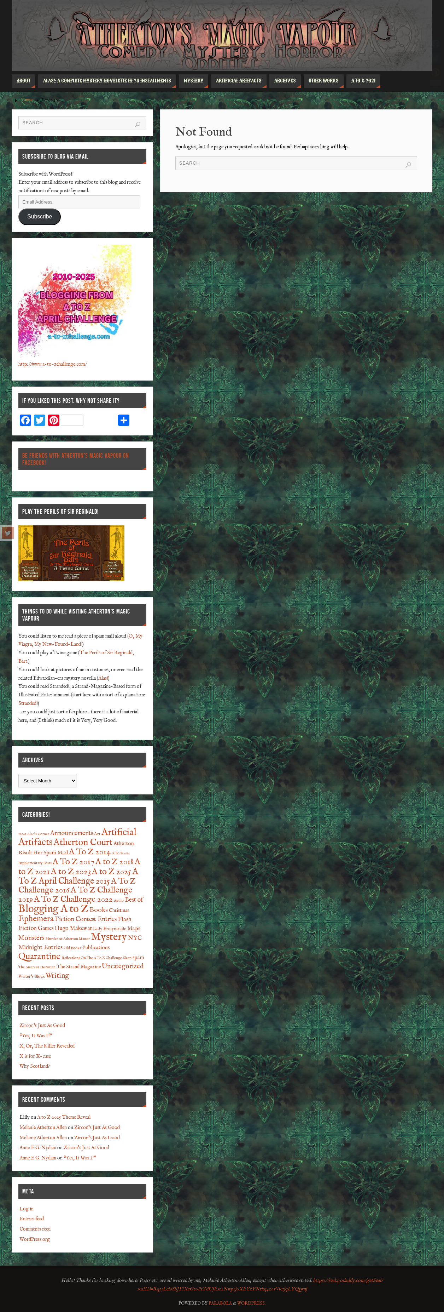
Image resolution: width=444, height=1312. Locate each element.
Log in (26, 1209)
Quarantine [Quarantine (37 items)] (39, 956)
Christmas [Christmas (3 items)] (119, 910)
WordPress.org (34, 1239)
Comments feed (35, 1229)
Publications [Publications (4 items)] (96, 947)
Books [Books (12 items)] (98, 910)
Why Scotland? (34, 1066)
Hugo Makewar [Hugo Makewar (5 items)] (73, 928)
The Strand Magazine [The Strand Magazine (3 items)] (79, 967)
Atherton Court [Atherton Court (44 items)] (82, 842)
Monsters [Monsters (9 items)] (31, 938)
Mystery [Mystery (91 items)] (109, 937)
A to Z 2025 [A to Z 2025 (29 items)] (111, 871)
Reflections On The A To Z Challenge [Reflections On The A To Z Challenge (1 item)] (92, 958)
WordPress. (251, 1303)
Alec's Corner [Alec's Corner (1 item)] (38, 834)
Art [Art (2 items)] (97, 834)
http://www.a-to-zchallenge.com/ (52, 364)
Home (27, 100)
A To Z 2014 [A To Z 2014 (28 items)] (90, 852)
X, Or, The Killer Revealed (47, 1046)
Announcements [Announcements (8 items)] (71, 833)
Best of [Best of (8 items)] (134, 900)
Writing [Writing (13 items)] (57, 975)
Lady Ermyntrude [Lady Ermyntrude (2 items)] (109, 929)
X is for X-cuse (35, 1056)
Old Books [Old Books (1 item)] (72, 948)
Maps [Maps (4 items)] (133, 928)
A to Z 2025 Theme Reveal (63, 1117)
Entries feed (31, 1219)
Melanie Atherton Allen (43, 1127)
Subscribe (39, 216)
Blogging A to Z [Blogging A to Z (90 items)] (53, 909)
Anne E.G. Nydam (37, 1148)
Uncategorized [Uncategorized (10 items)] (123, 966)
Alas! (103, 678)
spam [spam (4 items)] (138, 957)
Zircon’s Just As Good (42, 1025)
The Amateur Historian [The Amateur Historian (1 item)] (36, 967)
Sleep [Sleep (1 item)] (127, 958)
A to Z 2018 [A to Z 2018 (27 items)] (114, 862)
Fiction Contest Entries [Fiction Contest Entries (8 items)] (86, 919)
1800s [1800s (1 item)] (22, 834)
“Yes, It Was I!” (35, 1036)
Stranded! (28, 703)
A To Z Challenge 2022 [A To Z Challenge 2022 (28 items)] (73, 899)
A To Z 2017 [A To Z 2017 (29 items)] (73, 861)
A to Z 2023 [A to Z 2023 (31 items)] (71, 871)
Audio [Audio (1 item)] (119, 900)
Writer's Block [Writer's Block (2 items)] (31, 977)
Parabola (220, 1303)
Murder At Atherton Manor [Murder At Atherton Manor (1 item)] (68, 938)
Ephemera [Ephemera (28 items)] (36, 919)
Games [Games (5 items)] (46, 928)
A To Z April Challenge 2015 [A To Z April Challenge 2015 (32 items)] (78, 876)
